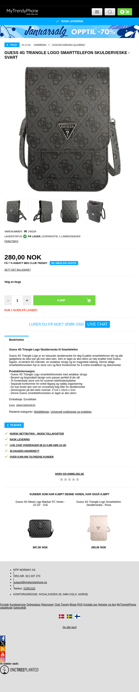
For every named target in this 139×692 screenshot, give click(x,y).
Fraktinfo (11, 241)
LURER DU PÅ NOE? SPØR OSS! (69, 324)
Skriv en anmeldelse (69, 474)
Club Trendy (62, 604)
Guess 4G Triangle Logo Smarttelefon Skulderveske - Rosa (98, 503)
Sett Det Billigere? (17, 269)
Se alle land (70, 627)
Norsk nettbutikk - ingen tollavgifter (34, 433)
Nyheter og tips (107, 604)
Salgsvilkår (19, 607)
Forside (4, 604)
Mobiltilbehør (41, 411)
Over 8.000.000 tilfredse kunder (29, 456)
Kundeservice (18, 604)
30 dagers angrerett (21, 451)
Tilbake (13, 45)
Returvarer (47, 604)
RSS (80, 604)
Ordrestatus (33, 604)
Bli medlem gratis (64, 263)
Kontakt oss (90, 604)
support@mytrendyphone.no (30, 582)
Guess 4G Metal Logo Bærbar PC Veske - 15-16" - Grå (40, 503)
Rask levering (17, 439)
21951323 (29, 588)
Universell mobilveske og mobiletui (71, 411)
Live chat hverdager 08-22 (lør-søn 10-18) (35, 445)
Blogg (73, 604)
